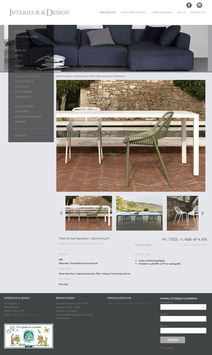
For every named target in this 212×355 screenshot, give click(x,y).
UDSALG (20, 31)
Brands (20, 135)
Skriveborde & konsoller (24, 84)
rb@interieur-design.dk (24, 314)
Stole (18, 60)
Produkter (108, 12)
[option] (88, 213)
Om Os (181, 12)
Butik (59, 76)
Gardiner (21, 111)
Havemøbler (22, 96)
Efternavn (164, 326)
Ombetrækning (162, 12)
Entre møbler (23, 91)
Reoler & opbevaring (28, 71)
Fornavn (163, 314)
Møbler (20, 50)
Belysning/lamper (28, 116)
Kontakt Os (198, 12)
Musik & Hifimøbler (26, 76)
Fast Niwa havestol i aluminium (108, 76)
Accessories (24, 106)
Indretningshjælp (134, 12)
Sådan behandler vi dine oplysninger (127, 303)
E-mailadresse (182, 302)
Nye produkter (26, 36)
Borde (18, 55)
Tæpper (20, 121)
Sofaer (19, 65)
